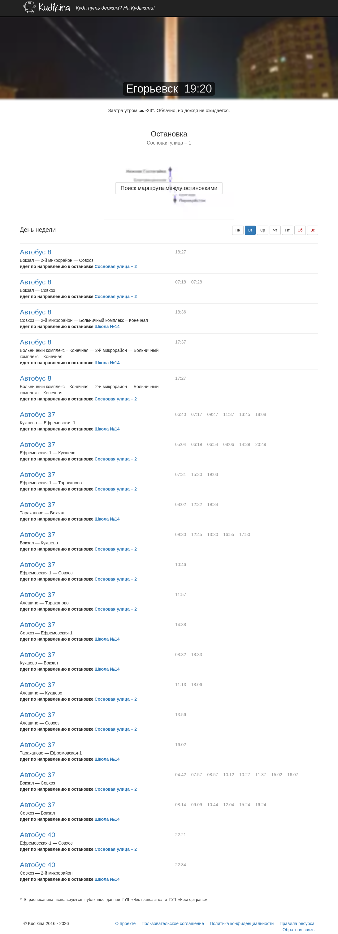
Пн (238, 230)
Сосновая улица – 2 (116, 266)
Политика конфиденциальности (242, 923)
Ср (262, 230)
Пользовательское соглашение (172, 923)
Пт (287, 230)
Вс (312, 230)
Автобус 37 (37, 414)
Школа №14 (107, 326)
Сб (300, 230)
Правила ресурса (297, 923)
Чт (275, 230)
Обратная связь (298, 929)
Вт (250, 230)
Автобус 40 (37, 835)
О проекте (125, 923)
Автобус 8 (35, 252)
